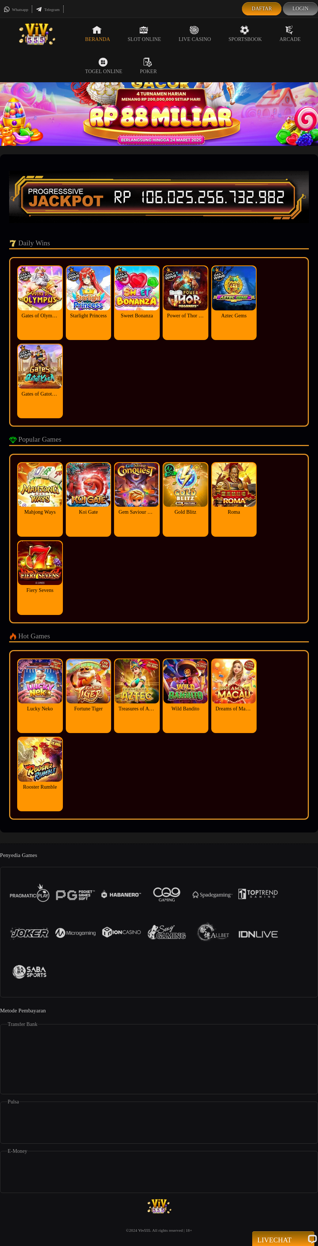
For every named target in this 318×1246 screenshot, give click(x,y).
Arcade (289, 33)
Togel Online (103, 65)
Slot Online (144, 33)
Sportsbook (245, 33)
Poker (148, 65)
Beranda (97, 33)
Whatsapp (16, 9)
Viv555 (144, 1230)
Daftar (261, 8)
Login (300, 8)
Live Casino (195, 33)
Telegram (48, 9)
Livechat (283, 1239)
